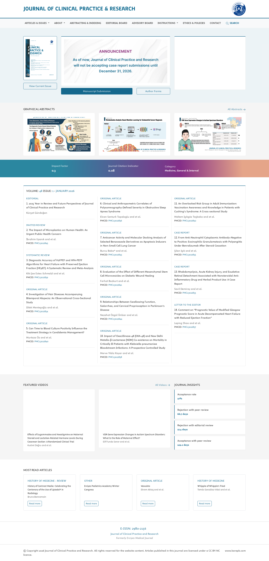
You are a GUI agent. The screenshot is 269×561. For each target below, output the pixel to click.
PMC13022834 (41, 311)
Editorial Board (116, 23)
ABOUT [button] (58, 23)
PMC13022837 (189, 327)
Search (232, 23)
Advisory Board (142, 23)
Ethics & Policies (194, 23)
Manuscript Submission (97, 91)
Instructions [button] (167, 23)
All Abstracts (237, 109)
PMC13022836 (115, 220)
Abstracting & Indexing (85, 23)
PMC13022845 (41, 243)
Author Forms (153, 91)
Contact (215, 23)
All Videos (162, 384)
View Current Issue (40, 86)
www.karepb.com (235, 550)
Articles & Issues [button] (36, 23)
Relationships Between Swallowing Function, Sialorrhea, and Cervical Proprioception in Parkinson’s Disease (132, 305)
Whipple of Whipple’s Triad (211, 486)
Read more (34, 503)
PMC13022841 (115, 284)
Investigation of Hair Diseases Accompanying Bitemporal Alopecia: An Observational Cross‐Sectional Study (58, 298)
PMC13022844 (115, 318)
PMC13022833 (189, 292)
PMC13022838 (115, 357)
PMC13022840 (41, 341)
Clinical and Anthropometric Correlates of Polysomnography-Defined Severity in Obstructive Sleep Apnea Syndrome (133, 207)
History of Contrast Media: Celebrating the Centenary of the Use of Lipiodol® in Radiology (49, 490)
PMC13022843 (115, 254)
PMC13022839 (41, 277)
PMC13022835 (189, 254)
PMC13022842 (189, 220)
